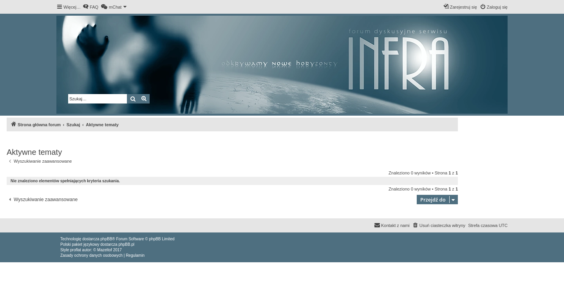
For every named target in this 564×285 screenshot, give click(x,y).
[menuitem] (90, 7)
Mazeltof (104, 250)
